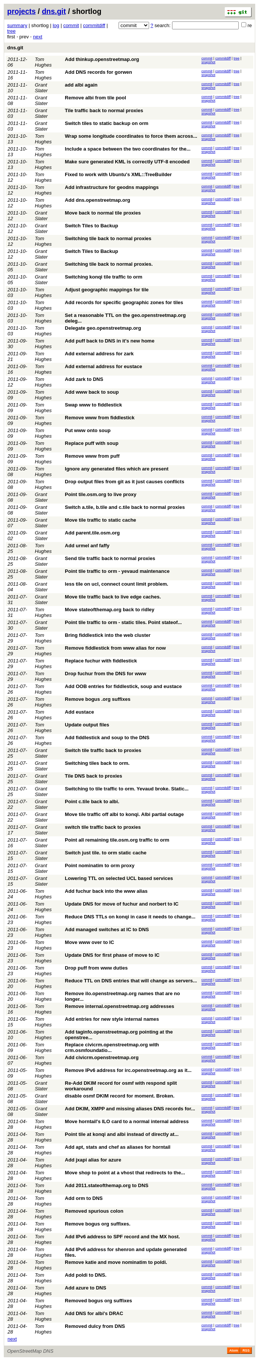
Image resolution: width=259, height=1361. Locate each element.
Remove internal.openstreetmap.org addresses (119, 1006)
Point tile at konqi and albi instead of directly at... (121, 1134)
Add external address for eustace (103, 366)
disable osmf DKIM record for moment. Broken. (119, 1096)
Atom (233, 1350)
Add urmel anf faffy (87, 545)
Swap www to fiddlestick (93, 405)
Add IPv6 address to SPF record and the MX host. (122, 1236)
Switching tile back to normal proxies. (108, 264)
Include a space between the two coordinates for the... (127, 149)
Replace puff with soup (91, 443)
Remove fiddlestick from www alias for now (115, 648)
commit (71, 25)
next (38, 37)
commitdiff (94, 25)
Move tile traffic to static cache (100, 520)
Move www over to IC (89, 942)
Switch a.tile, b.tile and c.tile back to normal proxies (125, 507)
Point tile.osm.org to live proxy (100, 494)
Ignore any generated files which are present (116, 469)
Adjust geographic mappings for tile (106, 289)
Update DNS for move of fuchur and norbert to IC (121, 904)
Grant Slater (41, 87)
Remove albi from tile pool (95, 97)
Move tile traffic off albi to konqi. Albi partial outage (124, 814)
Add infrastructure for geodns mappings (111, 187)
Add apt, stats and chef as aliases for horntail (117, 1147)
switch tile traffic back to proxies (103, 827)
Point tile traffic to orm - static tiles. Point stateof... (123, 622)
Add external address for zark (99, 353)
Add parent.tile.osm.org (92, 533)
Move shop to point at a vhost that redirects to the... (125, 1172)
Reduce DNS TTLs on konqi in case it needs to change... (130, 917)
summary (17, 25)
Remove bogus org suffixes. (97, 1224)
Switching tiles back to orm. (97, 763)
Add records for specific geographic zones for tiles (124, 302)
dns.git (54, 11)
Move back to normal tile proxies (103, 213)
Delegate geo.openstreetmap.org (103, 328)
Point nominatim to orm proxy (99, 865)
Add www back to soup (92, 392)
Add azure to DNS (85, 1288)
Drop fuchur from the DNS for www (105, 673)
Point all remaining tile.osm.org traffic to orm (117, 840)
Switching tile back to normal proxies (108, 238)
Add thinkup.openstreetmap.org (102, 59)
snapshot (208, 62)
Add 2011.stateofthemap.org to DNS (106, 1185)
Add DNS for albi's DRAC (94, 1313)
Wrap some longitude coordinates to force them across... (131, 136)
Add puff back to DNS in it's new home (109, 341)
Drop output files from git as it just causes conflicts (124, 481)
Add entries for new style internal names (112, 1019)
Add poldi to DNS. (85, 1275)
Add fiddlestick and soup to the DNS (107, 737)
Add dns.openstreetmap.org (97, 200)
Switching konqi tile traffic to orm (103, 277)
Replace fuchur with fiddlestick (101, 661)
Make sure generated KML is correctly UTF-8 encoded (127, 161)
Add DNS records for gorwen (98, 72)
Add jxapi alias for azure (93, 1160)
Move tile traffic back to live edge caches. (113, 597)
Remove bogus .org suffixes (97, 699)
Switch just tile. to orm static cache (105, 853)
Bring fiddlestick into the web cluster (108, 635)
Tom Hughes (43, 62)
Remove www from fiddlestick (99, 417)
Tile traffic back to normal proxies (104, 110)
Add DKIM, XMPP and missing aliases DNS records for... (130, 1108)
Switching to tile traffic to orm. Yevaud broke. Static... (126, 789)
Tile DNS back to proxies (93, 776)
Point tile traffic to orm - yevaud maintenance (117, 571)
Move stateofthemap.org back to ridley (109, 609)
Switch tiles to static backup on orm (106, 123)
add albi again (81, 85)
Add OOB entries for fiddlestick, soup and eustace (123, 686)
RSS (246, 1350)
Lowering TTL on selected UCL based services (119, 878)
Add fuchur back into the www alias (106, 891)
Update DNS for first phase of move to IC (112, 955)
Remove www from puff (92, 456)
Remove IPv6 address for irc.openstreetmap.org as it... (128, 1070)
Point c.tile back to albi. (92, 801)
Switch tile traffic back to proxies (103, 750)
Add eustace (79, 712)
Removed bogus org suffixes (98, 1300)
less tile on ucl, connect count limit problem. (116, 584)
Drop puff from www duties (96, 968)
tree (11, 31)
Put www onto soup (87, 430)
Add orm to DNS (83, 1198)
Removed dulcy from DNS (95, 1326)
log (56, 25)
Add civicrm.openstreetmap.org (102, 1057)
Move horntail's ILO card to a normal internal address (127, 1121)
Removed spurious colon (94, 1211)
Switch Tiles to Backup (91, 225)
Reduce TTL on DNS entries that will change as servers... (131, 980)
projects (21, 11)
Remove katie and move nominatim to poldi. (116, 1262)
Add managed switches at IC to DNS (107, 929)
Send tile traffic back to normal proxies (110, 558)
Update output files (87, 725)
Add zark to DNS (84, 379)
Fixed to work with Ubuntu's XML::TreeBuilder (118, 174)
